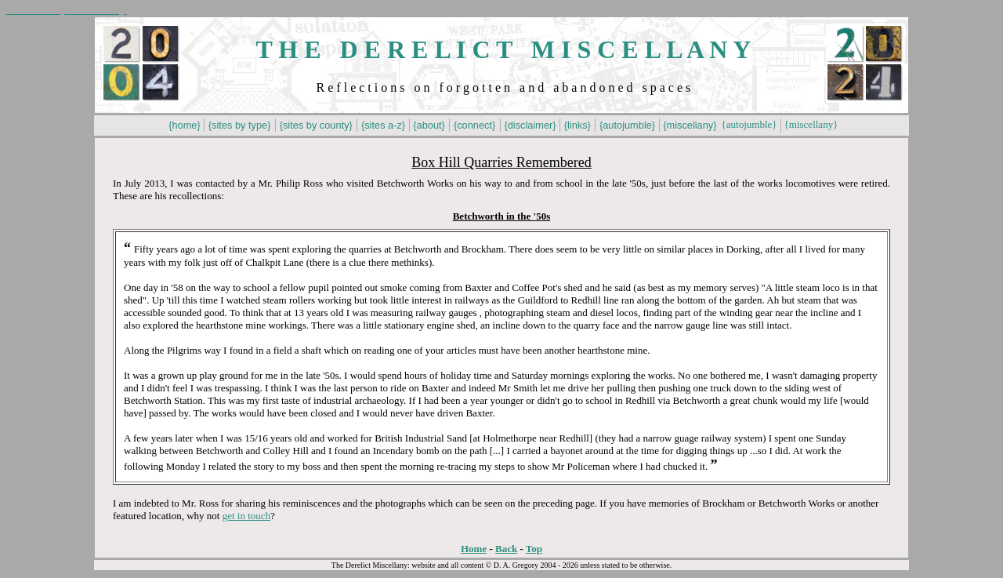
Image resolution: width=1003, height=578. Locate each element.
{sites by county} (316, 125)
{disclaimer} (530, 125)
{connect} (474, 125)
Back (506, 548)
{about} (429, 125)
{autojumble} (626, 125)
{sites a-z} (382, 125)
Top (534, 548)
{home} (185, 125)
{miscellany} (690, 125)
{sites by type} (239, 125)
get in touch (246, 516)
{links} (577, 125)
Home (474, 548)
